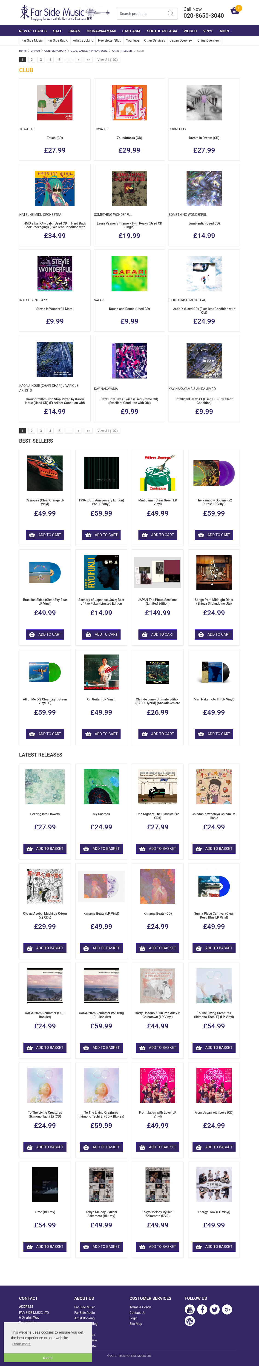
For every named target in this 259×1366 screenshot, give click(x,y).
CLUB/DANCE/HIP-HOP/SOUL (89, 50)
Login (134, 1318)
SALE (57, 31)
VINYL (208, 31)
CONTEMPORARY (55, 50)
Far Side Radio (58, 40)
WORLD (190, 31)
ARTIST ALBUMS (122, 50)
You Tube (132, 40)
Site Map (136, 1324)
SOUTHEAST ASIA (162, 31)
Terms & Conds (140, 1307)
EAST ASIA (131, 31)
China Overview (208, 40)
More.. (226, 31)
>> (88, 60)
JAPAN (74, 31)
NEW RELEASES (33, 31)
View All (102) (108, 60)
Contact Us (137, 1313)
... (69, 60)
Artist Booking (83, 40)
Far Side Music (32, 40)
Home (22, 50)
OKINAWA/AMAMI (101, 31)
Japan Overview (181, 40)
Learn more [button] (21, 1344)
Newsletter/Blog (109, 40)
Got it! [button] (48, 1358)
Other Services (154, 40)
